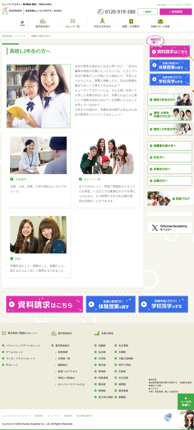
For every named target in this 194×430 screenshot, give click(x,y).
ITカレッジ (12, 365)
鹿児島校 (123, 390)
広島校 (122, 371)
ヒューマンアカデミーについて (16, 416)
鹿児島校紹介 (62, 345)
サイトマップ (53, 416)
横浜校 (102, 384)
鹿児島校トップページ (14, 36)
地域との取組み (66, 377)
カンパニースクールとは (71, 384)
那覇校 (122, 397)
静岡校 (102, 390)
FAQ (18, 258)
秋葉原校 (103, 377)
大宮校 (102, 358)
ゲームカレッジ (14, 352)
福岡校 (122, 384)
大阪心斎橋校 (126, 358)
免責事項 (68, 416)
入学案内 (20, 179)
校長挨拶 (63, 352)
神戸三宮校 (125, 365)
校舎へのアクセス (67, 371)
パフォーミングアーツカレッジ (23, 345)
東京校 (102, 365)
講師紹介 (63, 365)
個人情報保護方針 (85, 416)
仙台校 (102, 352)
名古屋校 (123, 345)
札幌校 (102, 345)
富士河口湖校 (105, 397)
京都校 (122, 352)
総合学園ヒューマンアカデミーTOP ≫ (174, 5)
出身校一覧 (64, 358)
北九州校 (123, 377)
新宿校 (102, 371)
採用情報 (39, 416)
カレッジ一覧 (92, 179)
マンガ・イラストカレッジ (20, 358)
